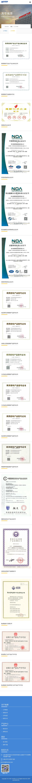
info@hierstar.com (8, 762)
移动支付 (5, 728)
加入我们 (5, 741)
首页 (11, 26)
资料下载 (5, 744)
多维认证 (5, 731)
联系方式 (5, 718)
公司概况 (5, 709)
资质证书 (5, 712)
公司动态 (5, 715)
